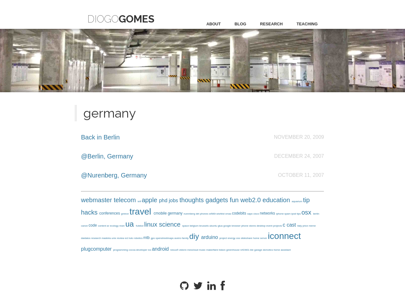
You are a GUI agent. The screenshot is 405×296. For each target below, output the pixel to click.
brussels (204, 225)
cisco (256, 213)
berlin (316, 213)
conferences (110, 213)
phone (245, 225)
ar (108, 225)
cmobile (160, 213)
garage (258, 249)
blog (240, 24)
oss (238, 238)
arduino (210, 237)
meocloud (193, 249)
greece (125, 213)
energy (232, 238)
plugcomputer (97, 249)
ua (130, 224)
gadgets (218, 199)
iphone (280, 213)
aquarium (297, 201)
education (277, 199)
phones (204, 213)
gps (153, 238)
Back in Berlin (100, 137)
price (305, 225)
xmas (228, 213)
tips (299, 213)
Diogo (120, 19)
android (161, 249)
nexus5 (174, 249)
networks (268, 213)
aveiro (178, 238)
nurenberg (190, 213)
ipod (294, 213)
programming (120, 249)
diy (195, 236)
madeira (106, 238)
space (186, 225)
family (185, 238)
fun (235, 199)
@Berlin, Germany (107, 156)
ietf (140, 201)
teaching (307, 24)
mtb (147, 237)
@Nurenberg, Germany (114, 175)
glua (220, 225)
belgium (194, 225)
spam (287, 213)
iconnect (284, 236)
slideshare (247, 238)
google (227, 225)
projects (278, 225)
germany (176, 213)
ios (150, 249)
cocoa (132, 249)
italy (299, 225)
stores (253, 225)
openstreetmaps (165, 238)
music (202, 249)
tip (306, 199)
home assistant (282, 249)
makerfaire (212, 249)
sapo (250, 213)
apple (150, 199)
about (213, 24)
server (264, 238)
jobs (174, 200)
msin (122, 225)
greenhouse (233, 249)
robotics (138, 238)
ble (252, 249)
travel (141, 211)
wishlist (220, 213)
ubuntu (213, 225)
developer (142, 249)
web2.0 (251, 199)
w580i (212, 213)
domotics (268, 249)
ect (127, 238)
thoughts (192, 199)
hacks (90, 212)
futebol (140, 225)
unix (114, 238)
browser (236, 225)
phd (164, 200)
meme (312, 225)
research (271, 24)
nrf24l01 (245, 249)
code (93, 225)
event (269, 225)
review (121, 238)
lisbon (222, 249)
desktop (261, 225)
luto (131, 238)
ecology (114, 225)
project (223, 238)
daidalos (86, 238)
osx (307, 212)
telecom (126, 199)
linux (151, 224)
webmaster (97, 199)
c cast (290, 225)
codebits (239, 213)
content (102, 225)
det (198, 213)
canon (85, 225)
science (170, 224)
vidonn (183, 249)
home (256, 238)
